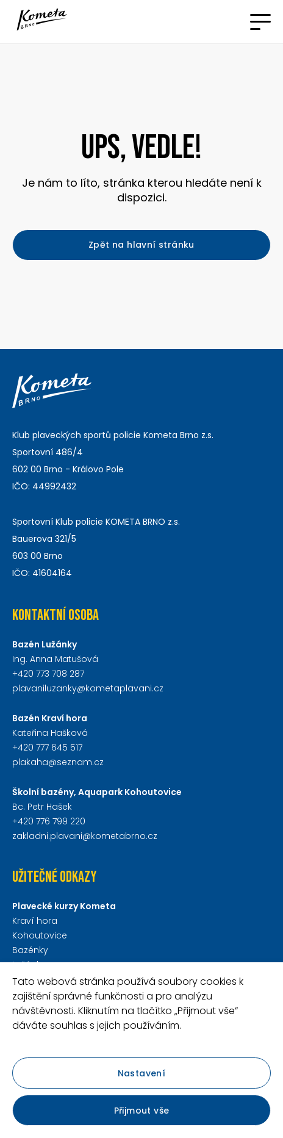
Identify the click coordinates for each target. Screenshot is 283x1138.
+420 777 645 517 (47, 747)
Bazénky (30, 950)
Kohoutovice (39, 935)
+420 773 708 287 (48, 674)
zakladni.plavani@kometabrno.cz (84, 836)
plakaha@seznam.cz (58, 762)
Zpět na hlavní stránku (141, 245)
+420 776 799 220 (48, 821)
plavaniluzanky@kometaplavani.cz (87, 688)
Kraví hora (34, 921)
